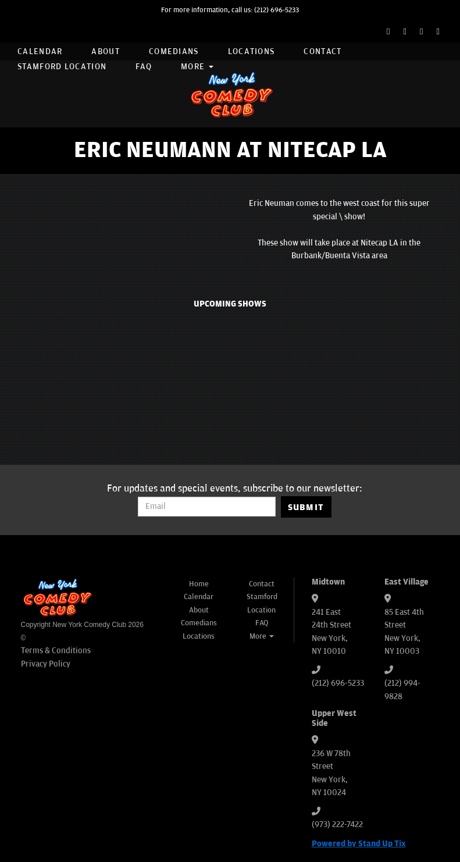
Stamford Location (61, 67)
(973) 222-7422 (337, 824)
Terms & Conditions (56, 651)
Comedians (174, 51)
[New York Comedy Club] (230, 94)
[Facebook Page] (388, 32)
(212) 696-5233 (276, 10)
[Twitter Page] (405, 32)
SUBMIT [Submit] (306, 507)
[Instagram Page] (421, 32)
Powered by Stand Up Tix (359, 844)
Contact (322, 51)
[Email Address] (207, 507)
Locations (251, 51)
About (105, 51)
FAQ (143, 67)
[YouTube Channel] (438, 32)
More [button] (197, 67)
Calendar (39, 51)
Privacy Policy (45, 664)
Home (199, 584)
